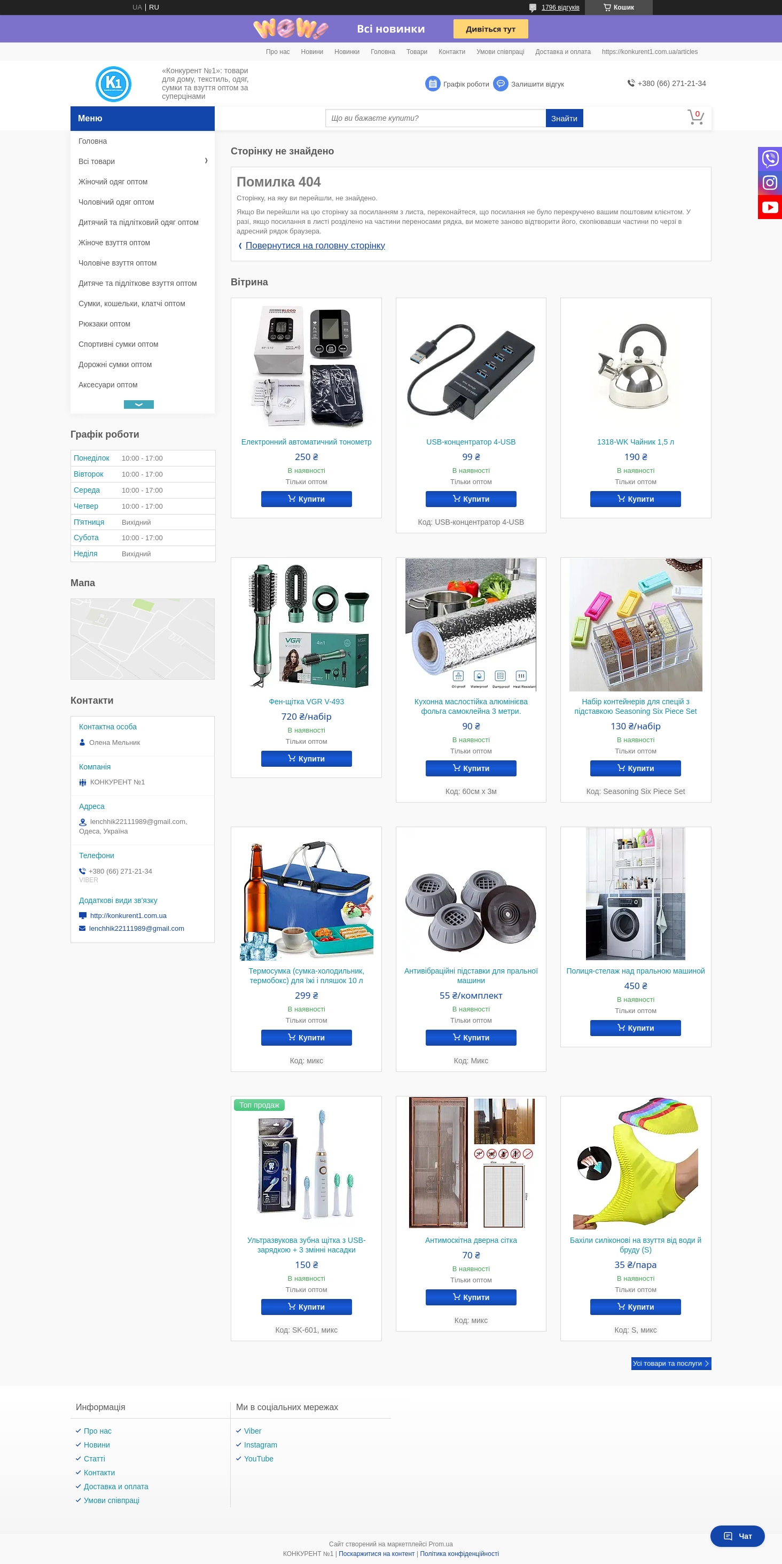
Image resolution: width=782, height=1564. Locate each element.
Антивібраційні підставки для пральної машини (471, 976)
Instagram (260, 1445)
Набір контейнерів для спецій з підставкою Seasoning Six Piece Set (636, 706)
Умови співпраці (500, 52)
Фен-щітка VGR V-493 (306, 701)
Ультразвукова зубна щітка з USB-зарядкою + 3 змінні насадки (306, 1245)
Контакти (452, 52)
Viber (252, 1431)
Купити (312, 499)
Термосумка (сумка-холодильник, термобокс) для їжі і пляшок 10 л (306, 976)
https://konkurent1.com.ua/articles (650, 52)
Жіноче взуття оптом (114, 242)
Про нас (278, 52)
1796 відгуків (561, 7)
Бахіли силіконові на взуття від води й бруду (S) (635, 1245)
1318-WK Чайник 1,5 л (635, 442)
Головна (383, 52)
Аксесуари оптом (108, 384)
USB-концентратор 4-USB (470, 442)
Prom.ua (441, 1544)
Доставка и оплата (563, 52)
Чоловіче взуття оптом (118, 263)
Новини (312, 52)
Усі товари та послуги (667, 1363)
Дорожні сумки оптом (115, 364)
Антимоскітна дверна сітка (471, 1240)
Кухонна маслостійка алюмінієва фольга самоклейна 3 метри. (471, 706)
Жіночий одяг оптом (113, 181)
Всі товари (97, 161)
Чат (737, 1536)
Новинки (346, 52)
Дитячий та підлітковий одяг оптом (139, 222)
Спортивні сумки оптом (119, 344)
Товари (416, 52)
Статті (94, 1458)
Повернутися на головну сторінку (315, 245)
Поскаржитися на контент (377, 1554)
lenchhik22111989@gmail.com (136, 928)
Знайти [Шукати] (564, 118)
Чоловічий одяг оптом (116, 202)
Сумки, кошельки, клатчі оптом (132, 303)
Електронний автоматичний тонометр (306, 442)
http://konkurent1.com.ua (128, 916)
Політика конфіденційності (459, 1554)
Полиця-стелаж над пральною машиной (635, 971)
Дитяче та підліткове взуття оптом (138, 283)
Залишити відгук (537, 84)
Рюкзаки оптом (104, 324)
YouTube (258, 1458)
